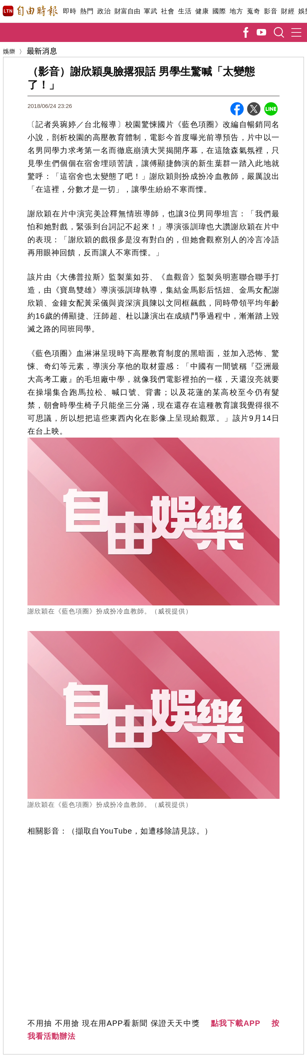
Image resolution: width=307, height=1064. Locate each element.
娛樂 (9, 51)
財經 (287, 11)
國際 (219, 11)
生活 (184, 11)
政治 (104, 11)
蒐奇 (253, 11)
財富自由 (127, 11)
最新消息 (42, 50)
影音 (270, 11)
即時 (69, 11)
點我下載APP (235, 1023)
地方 (236, 11)
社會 (167, 11)
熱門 (86, 11)
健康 (202, 11)
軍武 (150, 11)
